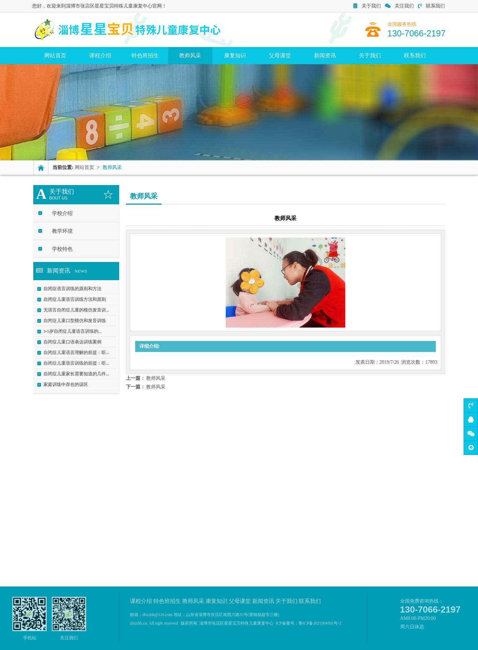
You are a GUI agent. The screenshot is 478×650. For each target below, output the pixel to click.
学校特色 (59, 249)
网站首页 (55, 55)
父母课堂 (280, 55)
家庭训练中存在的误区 (63, 384)
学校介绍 (59, 213)
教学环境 (59, 231)
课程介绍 (100, 55)
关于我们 (367, 6)
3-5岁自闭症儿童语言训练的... (70, 331)
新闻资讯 (325, 55)
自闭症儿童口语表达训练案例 (70, 341)
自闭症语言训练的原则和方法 (70, 288)
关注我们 (399, 6)
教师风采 (190, 55)
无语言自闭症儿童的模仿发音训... (74, 309)
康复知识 (235, 55)
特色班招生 (145, 55)
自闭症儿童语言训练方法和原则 (72, 299)
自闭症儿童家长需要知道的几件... (74, 373)
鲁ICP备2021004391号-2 (320, 623)
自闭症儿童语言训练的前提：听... (74, 363)
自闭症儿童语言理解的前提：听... (74, 352)
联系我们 (431, 6)
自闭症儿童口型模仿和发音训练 (72, 320)
